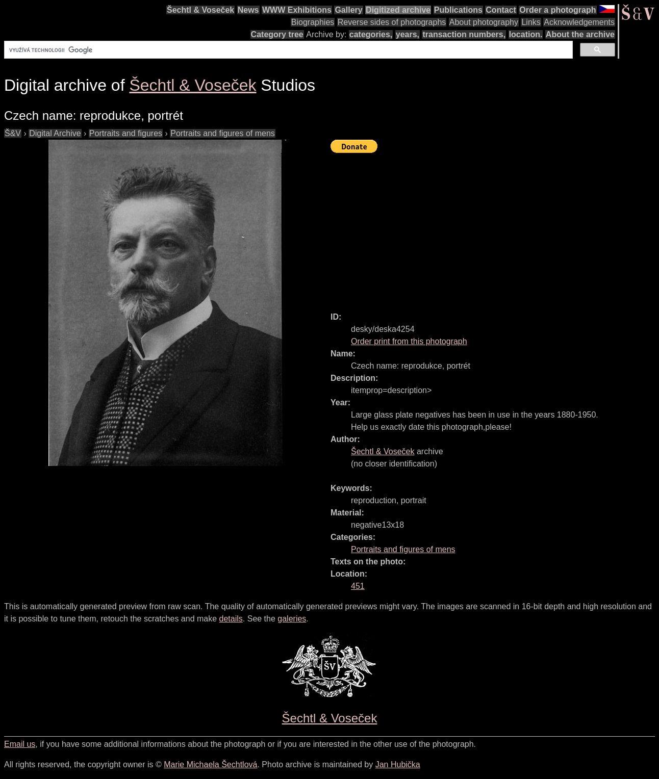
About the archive (580, 34)
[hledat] (287, 50)
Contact (501, 10)
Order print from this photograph (409, 341)
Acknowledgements (579, 22)
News (248, 10)
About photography (483, 22)
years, (407, 34)
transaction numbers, (463, 34)
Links (530, 22)
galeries (291, 618)
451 (358, 586)
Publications (458, 10)
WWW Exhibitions (297, 10)
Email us (19, 744)
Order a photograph (557, 10)
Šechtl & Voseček (200, 10)
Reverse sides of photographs (392, 22)
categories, (370, 34)
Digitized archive (398, 10)
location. (526, 34)
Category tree (277, 34)
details (231, 618)
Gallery (348, 10)
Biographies (313, 22)
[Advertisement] (495, 228)
